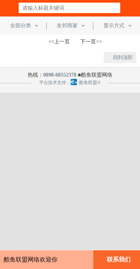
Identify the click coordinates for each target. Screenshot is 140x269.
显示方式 (113, 25)
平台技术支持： (55, 82)
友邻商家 (67, 25)
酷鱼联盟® (85, 82)
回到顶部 (123, 57)
